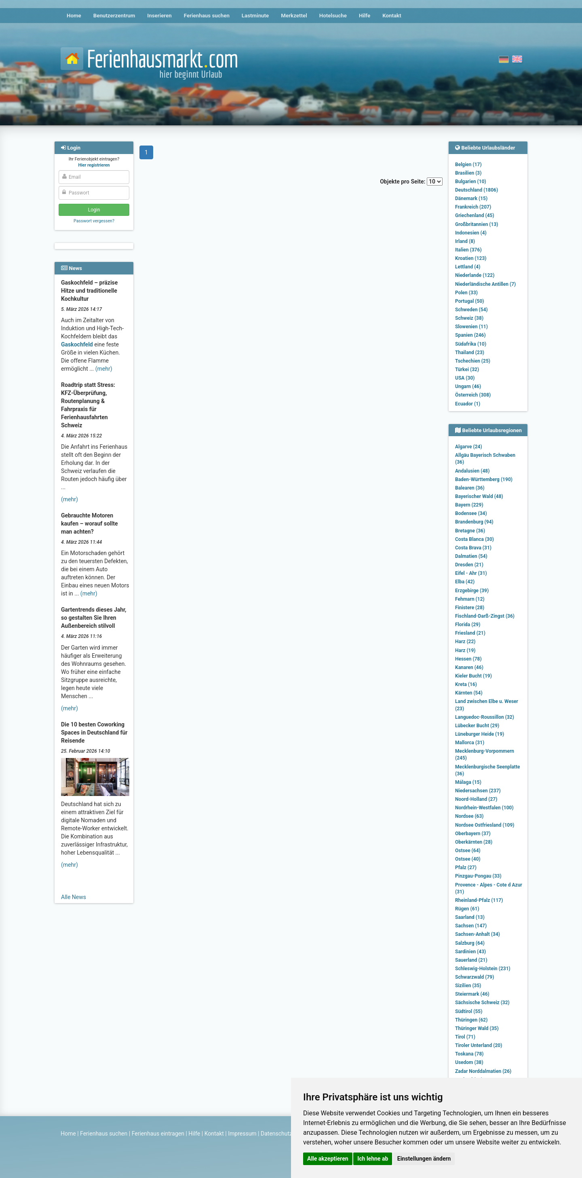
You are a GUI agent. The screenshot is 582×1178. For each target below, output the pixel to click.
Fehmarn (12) (470, 599)
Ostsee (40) (468, 859)
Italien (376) (468, 250)
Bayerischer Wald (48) (479, 496)
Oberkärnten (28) (473, 842)
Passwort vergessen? (94, 221)
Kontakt (391, 16)
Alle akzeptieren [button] (327, 1158)
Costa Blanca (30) (474, 539)
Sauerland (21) (471, 960)
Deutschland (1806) (476, 190)
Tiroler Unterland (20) (478, 1045)
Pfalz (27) (466, 867)
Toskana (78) (469, 1054)
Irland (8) (465, 241)
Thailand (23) (469, 352)
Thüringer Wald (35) (477, 1028)
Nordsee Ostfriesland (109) (485, 825)
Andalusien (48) (472, 471)
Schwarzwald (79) (474, 977)
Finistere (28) (469, 607)
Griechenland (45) (474, 215)
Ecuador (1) (467, 404)
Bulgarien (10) (470, 181)
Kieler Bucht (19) (473, 676)
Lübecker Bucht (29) (477, 725)
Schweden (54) (471, 309)
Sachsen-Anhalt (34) (477, 934)
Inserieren (159, 16)
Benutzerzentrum (114, 16)
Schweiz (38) (469, 318)
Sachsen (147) (471, 926)
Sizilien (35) (468, 985)
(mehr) (103, 368)
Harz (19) (465, 650)
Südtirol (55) (468, 1011)
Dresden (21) (469, 565)
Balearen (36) (470, 488)
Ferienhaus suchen (207, 16)
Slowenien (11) (471, 326)
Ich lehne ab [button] (372, 1158)
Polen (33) (466, 293)
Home (74, 16)
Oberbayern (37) (473, 833)
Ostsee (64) (468, 850)
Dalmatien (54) (471, 556)
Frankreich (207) (473, 207)
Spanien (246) (470, 335)
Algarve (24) (468, 447)
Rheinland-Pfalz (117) (479, 900)
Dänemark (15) (471, 198)
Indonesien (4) (471, 233)
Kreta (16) (466, 684)
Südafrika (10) (470, 344)
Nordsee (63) (469, 816)
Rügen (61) (467, 909)
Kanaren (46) (469, 667)
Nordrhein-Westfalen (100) (484, 808)
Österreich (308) (473, 395)
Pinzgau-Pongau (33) (478, 876)
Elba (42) (464, 582)
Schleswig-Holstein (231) (482, 968)
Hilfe (364, 16)
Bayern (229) (469, 505)
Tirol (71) (465, 1037)
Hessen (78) (468, 659)
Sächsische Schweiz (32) (482, 1002)
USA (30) (465, 378)
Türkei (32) (467, 369)
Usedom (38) (469, 1062)
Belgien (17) (468, 164)
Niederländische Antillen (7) (485, 284)
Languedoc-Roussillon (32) (484, 717)
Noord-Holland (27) (476, 799)
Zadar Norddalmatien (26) (483, 1071)
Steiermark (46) (472, 994)
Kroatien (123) (471, 258)
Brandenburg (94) (474, 522)
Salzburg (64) (470, 943)
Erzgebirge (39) (472, 590)
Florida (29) (467, 624)
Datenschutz (276, 1133)
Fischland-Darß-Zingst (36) (485, 616)
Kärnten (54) (469, 693)
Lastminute (255, 16)
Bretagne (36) (470, 531)
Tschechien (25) (472, 361)
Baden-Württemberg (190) (483, 479)
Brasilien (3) (468, 173)
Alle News (73, 897)
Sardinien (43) (470, 951)
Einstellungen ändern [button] (424, 1158)
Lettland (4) (467, 267)
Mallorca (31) (469, 742)
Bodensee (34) (471, 513)
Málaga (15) (468, 782)
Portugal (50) (469, 301)
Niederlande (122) (474, 275)
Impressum (242, 1133)
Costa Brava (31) (473, 548)
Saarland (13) (470, 917)
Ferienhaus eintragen (158, 1133)
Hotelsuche (333, 16)
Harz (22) (465, 641)
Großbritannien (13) (476, 224)
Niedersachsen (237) (478, 791)
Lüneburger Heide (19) (479, 734)
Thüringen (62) (471, 1020)
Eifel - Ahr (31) (471, 573)
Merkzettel (294, 16)
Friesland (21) (470, 633)
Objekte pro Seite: (411, 181)
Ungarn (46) (468, 386)
